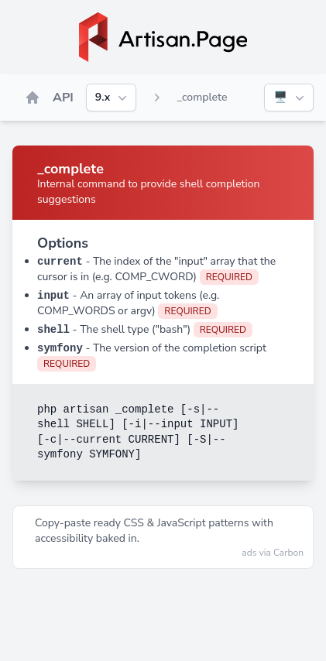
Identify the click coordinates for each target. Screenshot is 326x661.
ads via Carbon (273, 552)
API (63, 97)
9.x (112, 97)
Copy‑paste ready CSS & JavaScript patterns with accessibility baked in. (154, 530)
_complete (202, 97)
